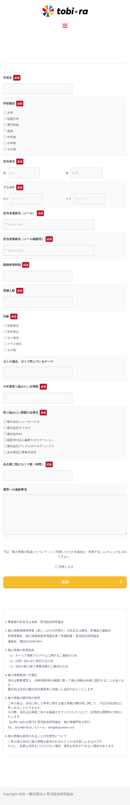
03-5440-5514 (33, 641)
